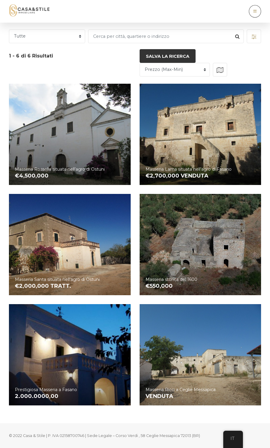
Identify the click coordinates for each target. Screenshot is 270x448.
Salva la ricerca (167, 56)
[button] (254, 36)
